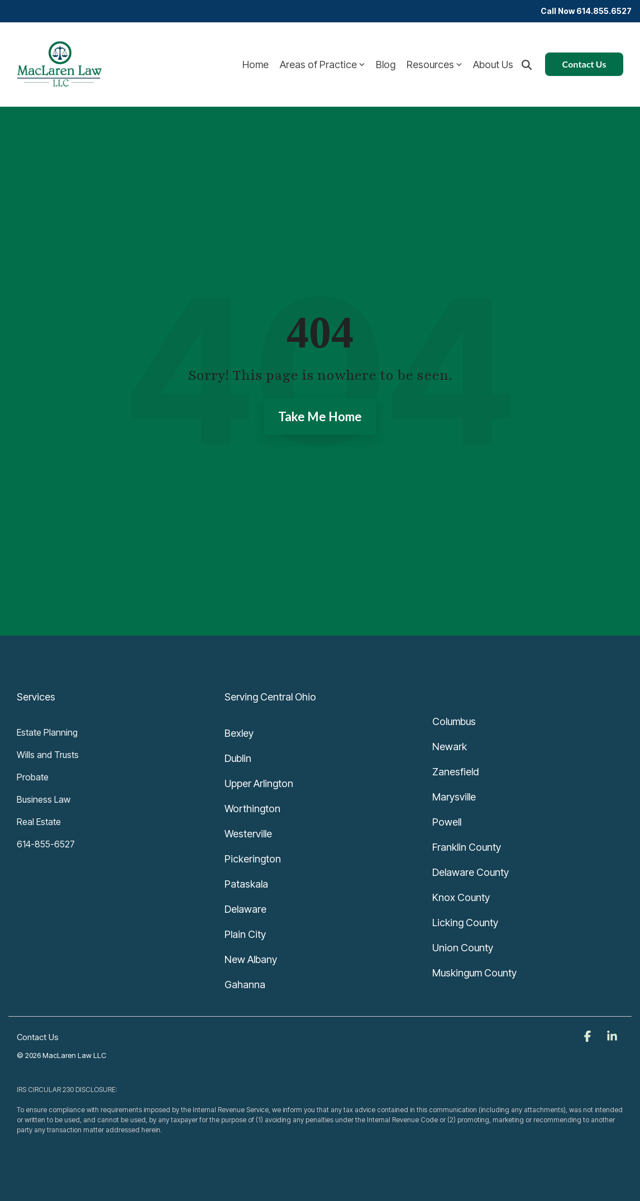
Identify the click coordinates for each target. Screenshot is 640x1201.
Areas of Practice (322, 64)
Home (255, 64)
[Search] (526, 64)
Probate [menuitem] (33, 777)
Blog (385, 64)
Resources (434, 64)
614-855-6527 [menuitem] (46, 844)
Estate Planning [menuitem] (47, 732)
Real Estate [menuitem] (39, 821)
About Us (493, 64)
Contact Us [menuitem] (38, 1037)
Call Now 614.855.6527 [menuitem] (586, 11)
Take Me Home (320, 416)
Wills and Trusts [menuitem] (48, 754)
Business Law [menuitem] (43, 799)
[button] (588, 1037)
